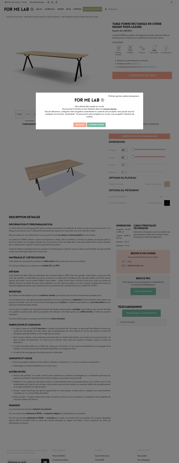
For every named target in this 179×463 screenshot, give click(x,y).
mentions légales (110, 109)
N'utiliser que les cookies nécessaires (123, 96)
